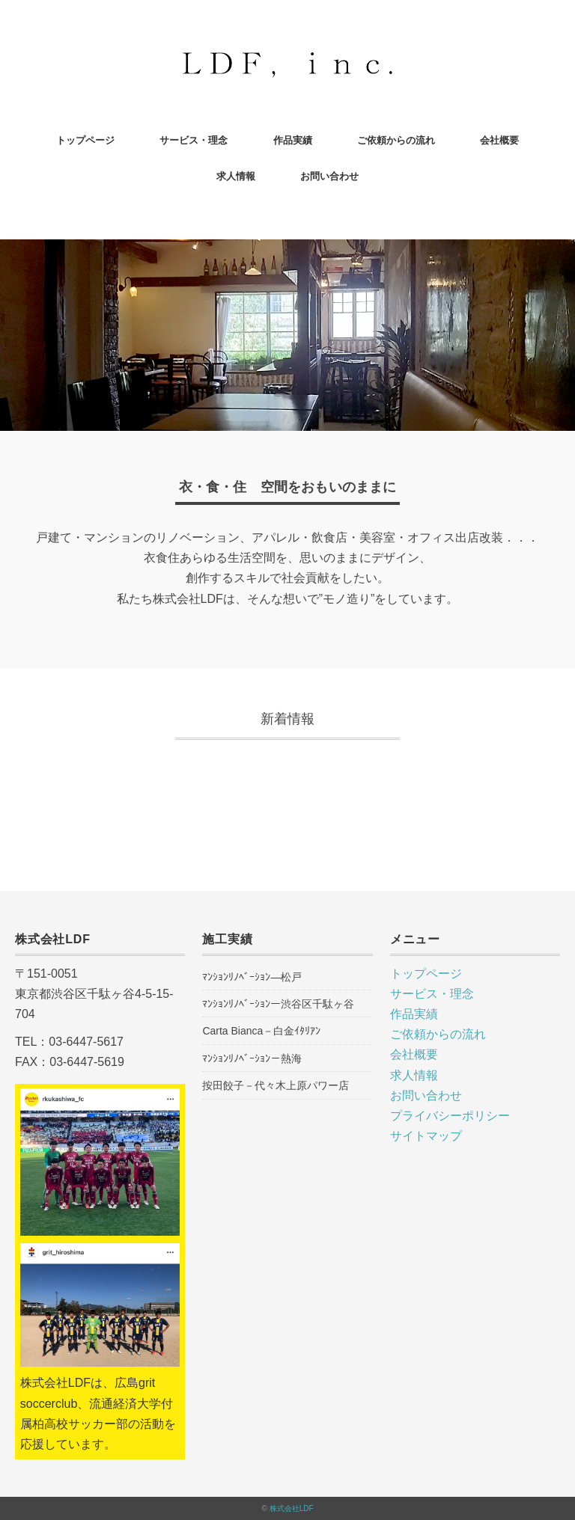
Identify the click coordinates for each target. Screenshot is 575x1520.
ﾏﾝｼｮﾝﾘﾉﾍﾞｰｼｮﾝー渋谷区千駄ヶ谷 (278, 1004)
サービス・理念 (193, 140)
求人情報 (235, 176)
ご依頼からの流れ (396, 140)
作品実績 (292, 140)
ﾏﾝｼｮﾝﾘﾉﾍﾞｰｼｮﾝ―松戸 (252, 977)
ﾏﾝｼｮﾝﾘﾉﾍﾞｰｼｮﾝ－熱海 (252, 1058)
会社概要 (499, 140)
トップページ (85, 140)
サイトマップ (426, 1136)
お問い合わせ (329, 176)
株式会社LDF (292, 1508)
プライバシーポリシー (450, 1115)
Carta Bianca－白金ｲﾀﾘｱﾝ (261, 1031)
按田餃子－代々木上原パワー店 (275, 1085)
